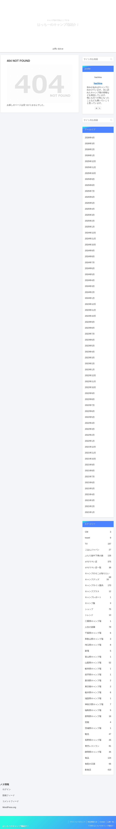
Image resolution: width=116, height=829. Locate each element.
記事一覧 (111, 822)
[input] (98, 59)
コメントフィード (10, 801)
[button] (111, 59)
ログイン (6, 789)
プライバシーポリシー (77, 822)
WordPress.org (9, 807)
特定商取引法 (92, 822)
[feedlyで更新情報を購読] (96, 108)
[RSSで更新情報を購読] (99, 108)
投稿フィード (8, 795)
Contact (102, 822)
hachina (98, 83)
